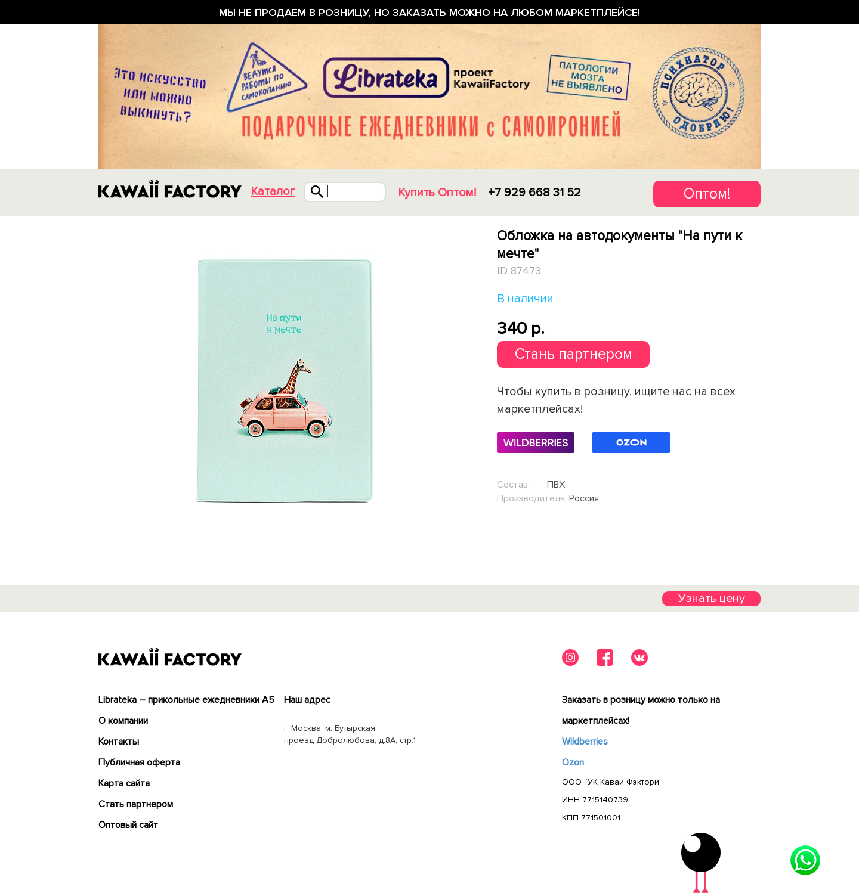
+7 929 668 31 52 (534, 192)
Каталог (273, 192)
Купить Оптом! (437, 192)
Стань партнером (573, 354)
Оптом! (707, 194)
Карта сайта (124, 783)
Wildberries (585, 742)
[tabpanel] (284, 380)
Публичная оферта (139, 762)
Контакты (118, 742)
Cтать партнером (135, 804)
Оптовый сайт (128, 825)
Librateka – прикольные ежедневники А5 (186, 700)
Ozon (573, 762)
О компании (123, 721)
